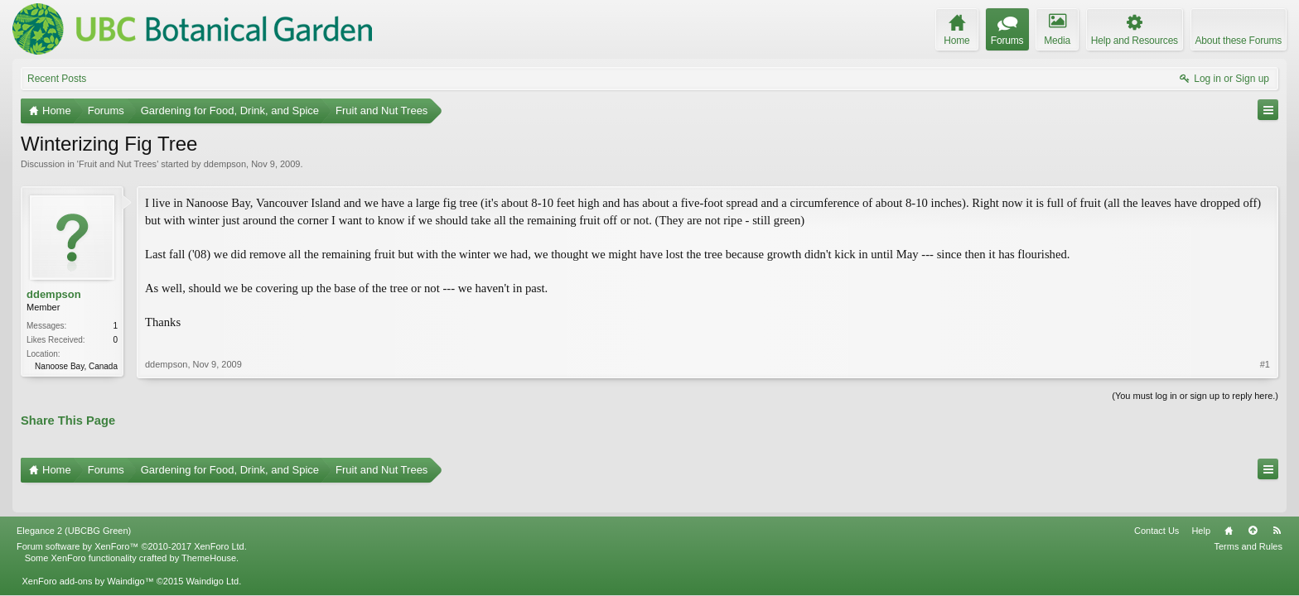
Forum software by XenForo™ (132, 523)
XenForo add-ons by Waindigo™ (87, 558)
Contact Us (1156, 507)
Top (1252, 507)
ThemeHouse (208, 535)
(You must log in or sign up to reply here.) (1195, 394)
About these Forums (1238, 40)
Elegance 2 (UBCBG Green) (74, 507)
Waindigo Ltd (212, 558)
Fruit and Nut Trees (118, 164)
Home (1228, 507)
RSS (1276, 507)
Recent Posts (56, 78)
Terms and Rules (1248, 523)
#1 (1265, 347)
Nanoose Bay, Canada (76, 366)
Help (1200, 507)
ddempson (225, 164)
